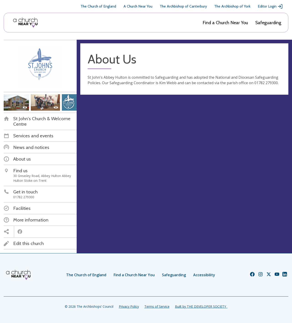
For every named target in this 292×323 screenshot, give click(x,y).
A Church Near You (137, 6)
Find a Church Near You (225, 22)
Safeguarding (268, 22)
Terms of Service (156, 306)
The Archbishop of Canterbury (183, 6)
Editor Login (270, 6)
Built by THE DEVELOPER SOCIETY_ (201, 306)
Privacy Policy (129, 306)
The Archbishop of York (232, 6)
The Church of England (98, 6)
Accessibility (204, 274)
